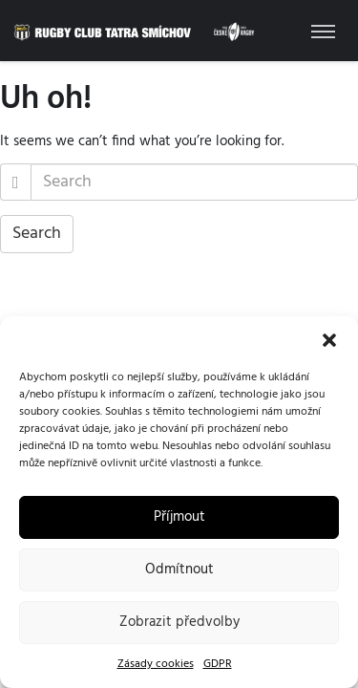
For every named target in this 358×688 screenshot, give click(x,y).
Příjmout (179, 516)
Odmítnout (179, 569)
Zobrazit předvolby (179, 622)
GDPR (217, 664)
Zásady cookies (155, 664)
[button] (329, 340)
